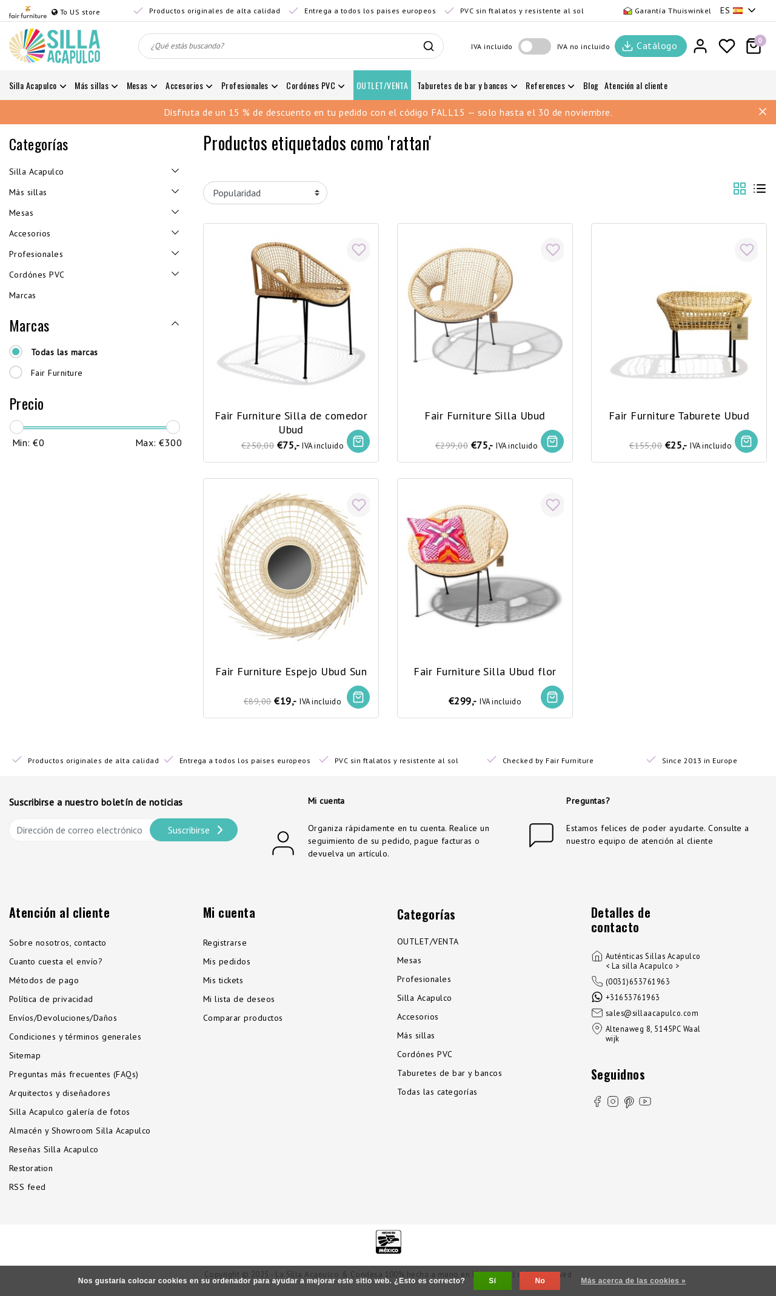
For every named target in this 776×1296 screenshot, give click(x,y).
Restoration (31, 1169)
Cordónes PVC (425, 1055)
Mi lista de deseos (239, 1000)
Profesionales (424, 980)
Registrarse (225, 944)
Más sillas (416, 1037)
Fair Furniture (57, 372)
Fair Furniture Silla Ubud (484, 414)
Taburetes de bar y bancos (449, 1074)
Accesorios (418, 1018)
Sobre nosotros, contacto (58, 944)
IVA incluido (492, 46)
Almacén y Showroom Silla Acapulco (80, 1132)
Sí (492, 1281)
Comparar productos (243, 1019)
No (540, 1281)
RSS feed (27, 1188)
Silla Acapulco (424, 999)
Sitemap (25, 1057)
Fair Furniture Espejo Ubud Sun (291, 671)
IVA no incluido (583, 46)
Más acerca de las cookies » (633, 1281)
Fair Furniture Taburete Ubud (679, 414)
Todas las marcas (64, 352)
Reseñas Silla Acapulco (54, 1151)
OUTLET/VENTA (428, 943)
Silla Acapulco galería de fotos (69, 1113)
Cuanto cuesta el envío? (55, 963)
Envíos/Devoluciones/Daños (63, 1019)
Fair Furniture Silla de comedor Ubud (291, 421)
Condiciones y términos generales (75, 1038)
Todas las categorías (437, 1093)
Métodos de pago (44, 982)
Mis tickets (223, 982)
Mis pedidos (226, 963)
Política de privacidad (51, 1000)
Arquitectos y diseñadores (59, 1094)
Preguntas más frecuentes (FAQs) (74, 1076)
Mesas (409, 962)
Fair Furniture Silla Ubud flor (484, 671)
